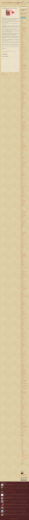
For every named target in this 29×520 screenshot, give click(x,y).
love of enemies (22, 237)
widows (21, 424)
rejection (21, 330)
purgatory (21, 326)
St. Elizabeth (22, 373)
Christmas (22, 85)
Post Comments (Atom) (6, 74)
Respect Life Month (22, 336)
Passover (21, 297)
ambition (21, 43)
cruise (21, 111)
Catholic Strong (22, 80)
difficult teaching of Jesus (23, 122)
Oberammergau (22, 284)
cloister (21, 90)
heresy (21, 185)
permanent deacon (22, 303)
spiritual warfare (22, 371)
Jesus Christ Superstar (23, 212)
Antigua (21, 48)
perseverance (22, 304)
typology (21, 412)
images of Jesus (22, 199)
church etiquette (22, 87)
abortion (21, 32)
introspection (22, 205)
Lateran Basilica (22, 226)
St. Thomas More (22, 387)
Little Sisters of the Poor (23, 232)
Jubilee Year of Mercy (23, 215)
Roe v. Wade (22, 340)
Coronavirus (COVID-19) (23, 102)
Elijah (21, 139)
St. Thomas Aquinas (22, 386)
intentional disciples (22, 204)
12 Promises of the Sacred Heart (24, 27)
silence (21, 362)
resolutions (22, 335)
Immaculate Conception (23, 200)
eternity (21, 144)
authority (21, 56)
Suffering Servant (22, 391)
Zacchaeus (22, 433)
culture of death (22, 112)
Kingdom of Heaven (22, 220)
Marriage (21, 242)
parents (21, 292)
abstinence (22, 34)
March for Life (22, 241)
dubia (21, 134)
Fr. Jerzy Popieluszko (23, 162)
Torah (21, 402)
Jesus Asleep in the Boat (23, 211)
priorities (21, 320)
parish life (6, 52)
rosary (21, 342)
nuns (21, 282)
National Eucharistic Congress (23, 271)
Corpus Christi (22, 103)
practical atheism (22, 314)
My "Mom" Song (22, 11)
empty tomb (22, 140)
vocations (21, 418)
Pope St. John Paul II (23, 313)
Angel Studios (22, 44)
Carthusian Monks (22, 77)
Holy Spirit (22, 189)
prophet (21, 324)
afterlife (21, 38)
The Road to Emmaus (6, 487)
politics (21, 309)
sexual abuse (22, 357)
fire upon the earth (22, 157)
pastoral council (22, 298)
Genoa (21, 168)
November (23, 450)
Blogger (17, 518)
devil (21, 119)
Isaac (21, 206)
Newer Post (2, 73)
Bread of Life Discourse (23, 71)
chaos (21, 82)
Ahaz (21, 39)
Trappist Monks (22, 407)
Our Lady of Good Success (23, 288)
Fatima (21, 154)
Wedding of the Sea (22, 423)
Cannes (21, 76)
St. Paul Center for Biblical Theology (24, 383)
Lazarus (21, 228)
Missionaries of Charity (23, 254)
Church (21, 86)
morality (21, 261)
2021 (21, 440)
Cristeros (21, 106)
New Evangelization (22, 277)
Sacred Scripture (22, 345)
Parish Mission (22, 294)
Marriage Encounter (22, 243)
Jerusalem (22, 210)
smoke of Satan (22, 366)
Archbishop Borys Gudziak (23, 50)
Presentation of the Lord (23, 318)
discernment (22, 124)
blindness (21, 70)
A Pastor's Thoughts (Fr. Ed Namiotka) (11, 2)
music (21, 268)
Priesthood (22, 319)
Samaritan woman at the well (23, 350)
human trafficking (22, 196)
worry (21, 428)
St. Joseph (22, 378)
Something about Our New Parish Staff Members (8, 497)
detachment (22, 118)
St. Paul (21, 382)
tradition (21, 403)
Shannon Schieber (22, 358)
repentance (22, 334)
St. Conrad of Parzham (23, 372)
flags (21, 159)
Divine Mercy (22, 128)
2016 (21, 445)
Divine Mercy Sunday (23, 129)
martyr (21, 244)
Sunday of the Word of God (23, 392)
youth (21, 432)
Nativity (21, 272)
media (21, 249)
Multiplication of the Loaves (23, 267)
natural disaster (22, 273)
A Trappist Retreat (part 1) (6, 513)
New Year (21, 278)
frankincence (22, 163)
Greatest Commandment (23, 178)
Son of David (22, 368)
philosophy (22, 305)
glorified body (22, 169)
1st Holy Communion (23, 28)
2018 (21, 443)
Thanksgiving (22, 398)
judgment (21, 217)
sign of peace (22, 361)
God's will (21, 170)
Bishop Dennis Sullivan (23, 64)
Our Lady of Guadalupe (23, 289)
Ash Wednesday (22, 54)
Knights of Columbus (23, 221)
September (23, 452)
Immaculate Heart (22, 201)
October (22, 451)
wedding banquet (22, 422)
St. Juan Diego (22, 379)
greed (21, 179)
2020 (21, 441)
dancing (21, 114)
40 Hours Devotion (22, 29)
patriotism (22, 299)
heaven (21, 183)
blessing (21, 69)
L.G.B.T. (21, 222)
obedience (22, 283)
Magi (21, 238)
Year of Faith (22, 431)
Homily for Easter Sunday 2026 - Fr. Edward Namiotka (9, 490)
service (21, 356)
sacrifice (21, 346)
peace (21, 300)
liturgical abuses (22, 233)
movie (21, 266)
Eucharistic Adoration (23, 145)
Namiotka (4, 52)
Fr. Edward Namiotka (23, 474)
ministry (21, 252)
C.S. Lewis (22, 74)
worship (21, 429)
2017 (21, 444)
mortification (22, 262)
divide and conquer (22, 127)
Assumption (22, 55)
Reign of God (22, 329)
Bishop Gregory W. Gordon (23, 65)
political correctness (22, 308)
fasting (21, 153)
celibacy (21, 81)
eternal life (22, 143)
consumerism (22, 98)
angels (21, 45)
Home (10, 73)
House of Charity (22, 195)
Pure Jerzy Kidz (22, 325)
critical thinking (22, 108)
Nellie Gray (22, 276)
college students (22, 92)
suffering (21, 390)
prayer (21, 315)
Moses (21, 263)
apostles (21, 49)
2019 (21, 442)
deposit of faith (22, 117)
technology (22, 396)
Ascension (22, 53)
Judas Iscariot (22, 216)
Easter (21, 135)
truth (21, 411)
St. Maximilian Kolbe (5, 500)
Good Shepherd (22, 175)
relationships (22, 331)
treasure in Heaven (22, 408)
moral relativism (22, 260)
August (22, 453)
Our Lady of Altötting (23, 287)
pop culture (22, 310)
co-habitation (22, 91)
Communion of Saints (23, 93)
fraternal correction (22, 164)
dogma (21, 133)
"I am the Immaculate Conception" (7, 510)
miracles (21, 253)
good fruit (21, 173)
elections (21, 138)
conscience (22, 96)
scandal (21, 352)
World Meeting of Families (23, 427)
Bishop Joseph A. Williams (23, 66)
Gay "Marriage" (23, 456)
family (21, 152)
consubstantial (22, 97)
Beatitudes (22, 61)
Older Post (18, 73)
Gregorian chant (22, 180)
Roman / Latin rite (22, 341)
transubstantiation (22, 406)
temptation (22, 397)
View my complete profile (23, 475)
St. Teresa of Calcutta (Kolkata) (23, 385)
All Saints (21, 40)
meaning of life (22, 248)
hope (21, 194)
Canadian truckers (22, 75)
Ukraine (21, 413)
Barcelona (22, 59)
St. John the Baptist (22, 377)
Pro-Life (21, 321)
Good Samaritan (22, 174)
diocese (21, 123)
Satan (21, 351)
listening (21, 231)
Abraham (21, 33)
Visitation (21, 417)
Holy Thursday (22, 190)
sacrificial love (22, 347)
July (22, 454)
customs (21, 113)
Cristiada (21, 107)
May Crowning (22, 247)
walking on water (22, 419)
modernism (22, 257)
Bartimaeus (22, 60)
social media (22, 367)
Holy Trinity (22, 191)
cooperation (22, 101)
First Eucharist (22, 158)
